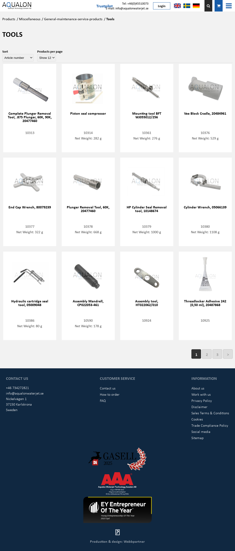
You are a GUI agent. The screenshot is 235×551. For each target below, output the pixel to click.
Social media (200, 431)
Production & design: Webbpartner (117, 541)
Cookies (197, 419)
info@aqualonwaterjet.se (25, 393)
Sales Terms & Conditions (210, 412)
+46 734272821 (17, 387)
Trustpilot (104, 6)
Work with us (201, 394)
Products (8, 18)
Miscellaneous (29, 18)
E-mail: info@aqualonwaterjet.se (127, 8)
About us (197, 388)
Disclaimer (199, 406)
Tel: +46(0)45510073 (135, 3)
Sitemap (197, 437)
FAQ (103, 400)
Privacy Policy (201, 400)
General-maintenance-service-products (73, 18)
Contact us (107, 388)
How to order (110, 394)
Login (161, 5)
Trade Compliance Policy (209, 425)
